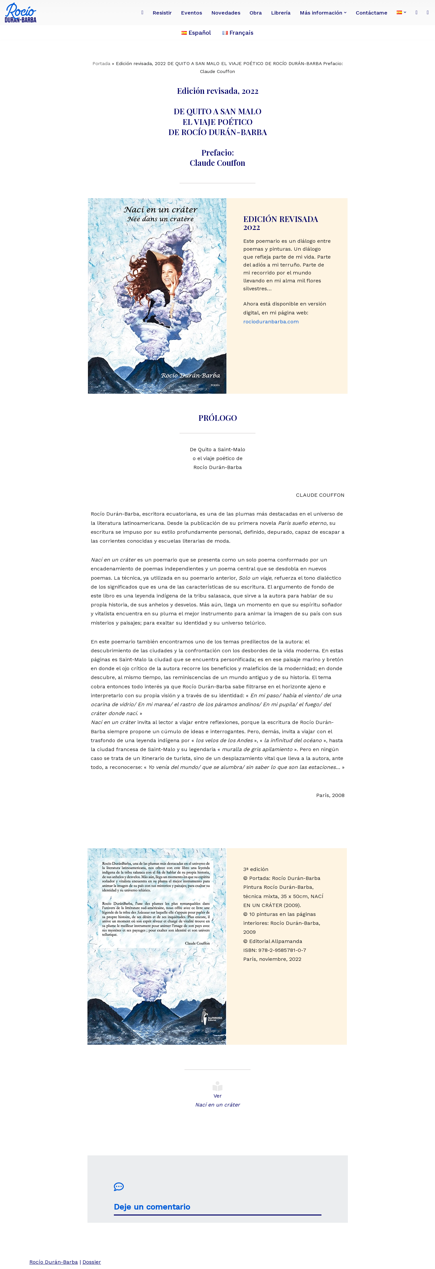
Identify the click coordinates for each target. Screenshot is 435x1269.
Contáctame (371, 13)
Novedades (225, 13)
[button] (345, 12)
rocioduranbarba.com (271, 321)
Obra (256, 13)
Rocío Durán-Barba (53, 1262)
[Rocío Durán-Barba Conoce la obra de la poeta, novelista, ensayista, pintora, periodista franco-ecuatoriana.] (22, 12)
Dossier (92, 1262)
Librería (280, 13)
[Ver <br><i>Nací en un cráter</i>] (217, 1086)
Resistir (162, 13)
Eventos (191, 13)
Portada (101, 63)
